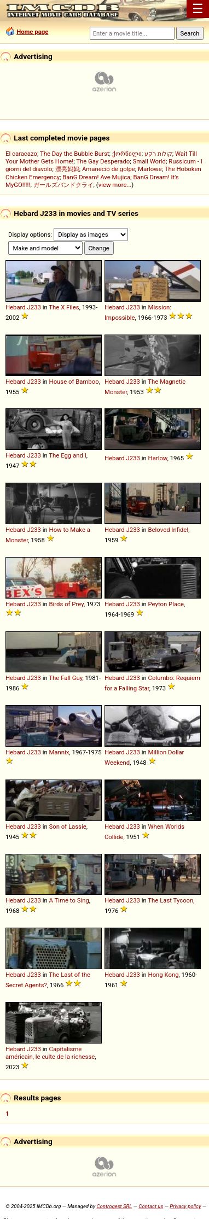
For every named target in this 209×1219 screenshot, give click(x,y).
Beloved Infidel (168, 530)
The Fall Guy (65, 678)
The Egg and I (67, 455)
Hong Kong (163, 974)
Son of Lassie (67, 826)
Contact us (150, 1206)
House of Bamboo (74, 381)
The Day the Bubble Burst (74, 153)
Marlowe (150, 169)
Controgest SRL (114, 1206)
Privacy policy (185, 1206)
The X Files (64, 307)
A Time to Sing (69, 900)
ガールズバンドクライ (63, 185)
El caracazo (21, 153)
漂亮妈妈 (67, 169)
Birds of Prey (66, 604)
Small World (149, 161)
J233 (34, 307)
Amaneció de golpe (108, 169)
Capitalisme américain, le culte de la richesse (50, 1052)
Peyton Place (166, 604)
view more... (115, 185)
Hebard (15, 307)
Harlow (157, 458)
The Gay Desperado (103, 161)
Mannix (59, 752)
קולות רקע (158, 153)
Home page (32, 32)
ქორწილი (127, 153)
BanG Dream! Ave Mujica (96, 177)
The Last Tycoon (170, 900)
